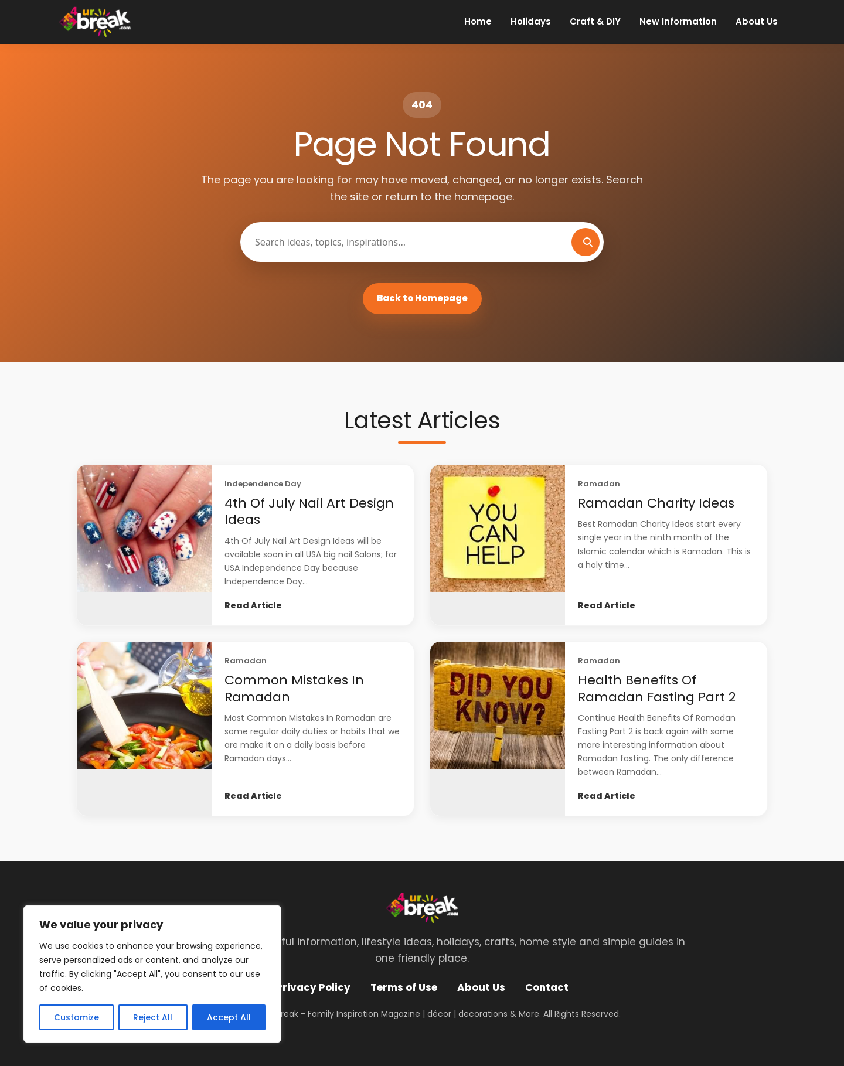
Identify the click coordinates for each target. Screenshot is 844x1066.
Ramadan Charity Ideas (656, 503)
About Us (757, 21)
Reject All (152, 1017)
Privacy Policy (313, 987)
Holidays (531, 21)
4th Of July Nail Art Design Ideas (309, 511)
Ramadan (599, 483)
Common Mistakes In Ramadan (294, 688)
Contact (547, 987)
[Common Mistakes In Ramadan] (144, 729)
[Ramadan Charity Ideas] (497, 545)
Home (478, 21)
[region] (152, 974)
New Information (678, 21)
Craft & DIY (595, 21)
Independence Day (262, 483)
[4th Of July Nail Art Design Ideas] (144, 545)
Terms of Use (403, 987)
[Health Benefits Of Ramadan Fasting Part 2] (497, 729)
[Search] (585, 242)
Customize (76, 1017)
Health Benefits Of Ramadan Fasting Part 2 (657, 688)
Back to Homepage (422, 298)
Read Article (253, 605)
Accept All (229, 1017)
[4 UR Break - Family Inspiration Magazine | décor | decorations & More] (95, 21)
